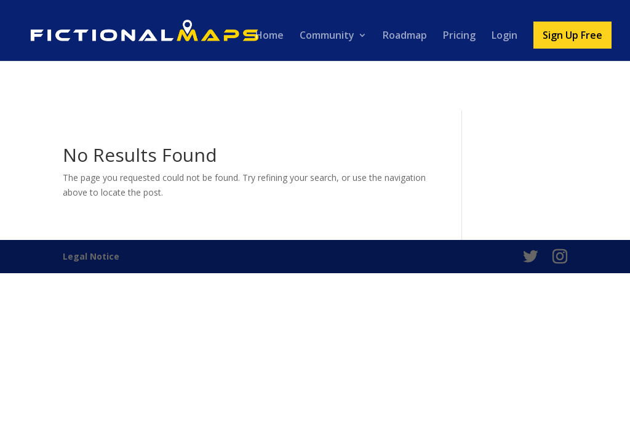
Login (504, 36)
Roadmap (405, 36)
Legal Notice (91, 256)
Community (327, 36)
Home (269, 36)
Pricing (459, 36)
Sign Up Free (572, 35)
